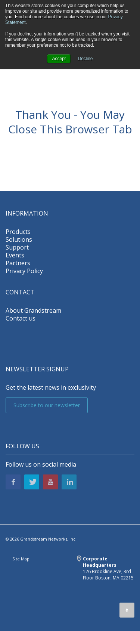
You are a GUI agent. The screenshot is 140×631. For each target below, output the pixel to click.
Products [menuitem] (18, 232)
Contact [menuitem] (20, 292)
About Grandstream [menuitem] (33, 311)
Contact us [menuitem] (20, 318)
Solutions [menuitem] (19, 240)
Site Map (20, 559)
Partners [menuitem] (18, 263)
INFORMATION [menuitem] (27, 213)
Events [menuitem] (15, 255)
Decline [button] (85, 58)
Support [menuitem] (17, 247)
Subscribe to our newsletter (46, 405)
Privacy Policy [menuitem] (24, 271)
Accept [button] (59, 58)
